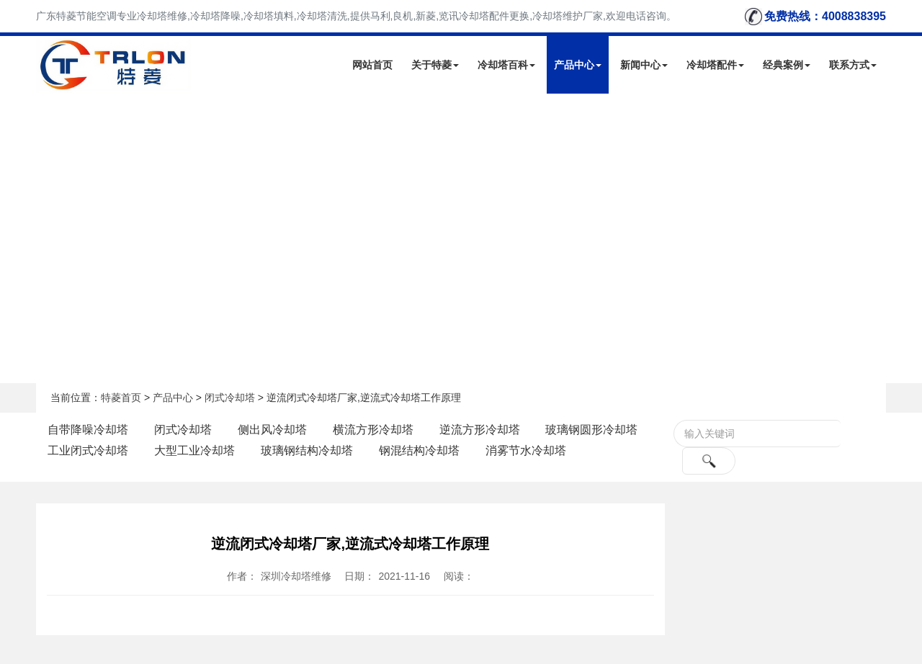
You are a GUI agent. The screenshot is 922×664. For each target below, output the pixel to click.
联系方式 (853, 65)
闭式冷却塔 (230, 397)
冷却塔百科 (506, 65)
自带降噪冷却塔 (88, 429)
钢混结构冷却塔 (419, 450)
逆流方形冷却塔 (479, 429)
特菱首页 (121, 397)
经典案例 (786, 65)
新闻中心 (644, 65)
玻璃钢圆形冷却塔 (591, 429)
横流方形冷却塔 (373, 429)
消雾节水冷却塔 (525, 450)
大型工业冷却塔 (194, 450)
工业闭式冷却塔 (88, 450)
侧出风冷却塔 (272, 429)
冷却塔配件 (715, 65)
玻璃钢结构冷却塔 (307, 450)
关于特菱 (435, 65)
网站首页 (372, 65)
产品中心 (577, 65)
